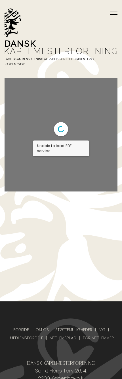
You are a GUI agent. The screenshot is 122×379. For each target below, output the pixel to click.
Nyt (102, 330)
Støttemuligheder (73, 330)
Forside (21, 330)
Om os (42, 330)
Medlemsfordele (26, 338)
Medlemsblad (63, 338)
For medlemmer (98, 338)
